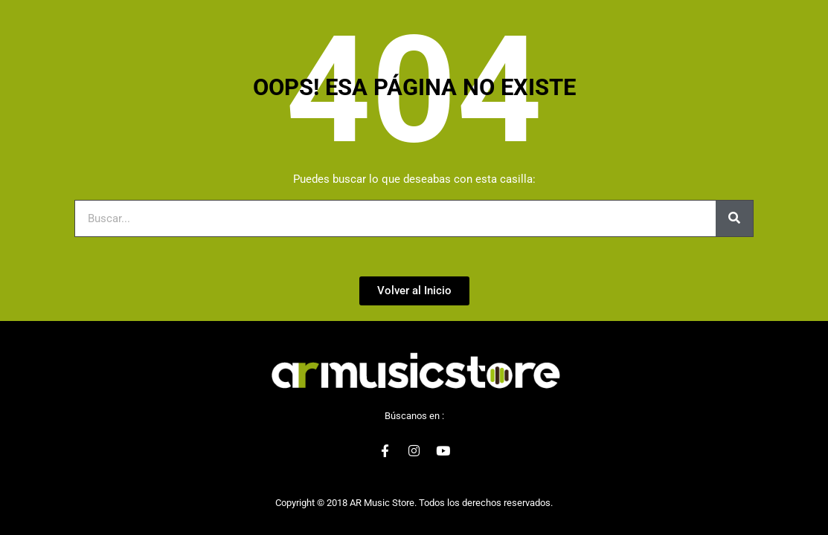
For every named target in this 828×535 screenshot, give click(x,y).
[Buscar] (734, 218)
